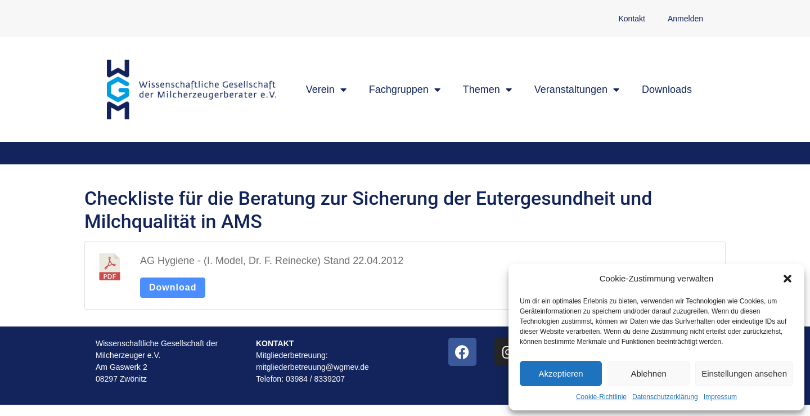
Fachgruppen (404, 89)
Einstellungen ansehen (744, 373)
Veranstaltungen (576, 89)
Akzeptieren (560, 373)
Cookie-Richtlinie (601, 397)
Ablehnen (648, 373)
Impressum (720, 397)
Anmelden (685, 18)
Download (172, 287)
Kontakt (631, 18)
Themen (487, 89)
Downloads (667, 89)
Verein (326, 89)
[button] (787, 278)
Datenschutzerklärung (665, 397)
